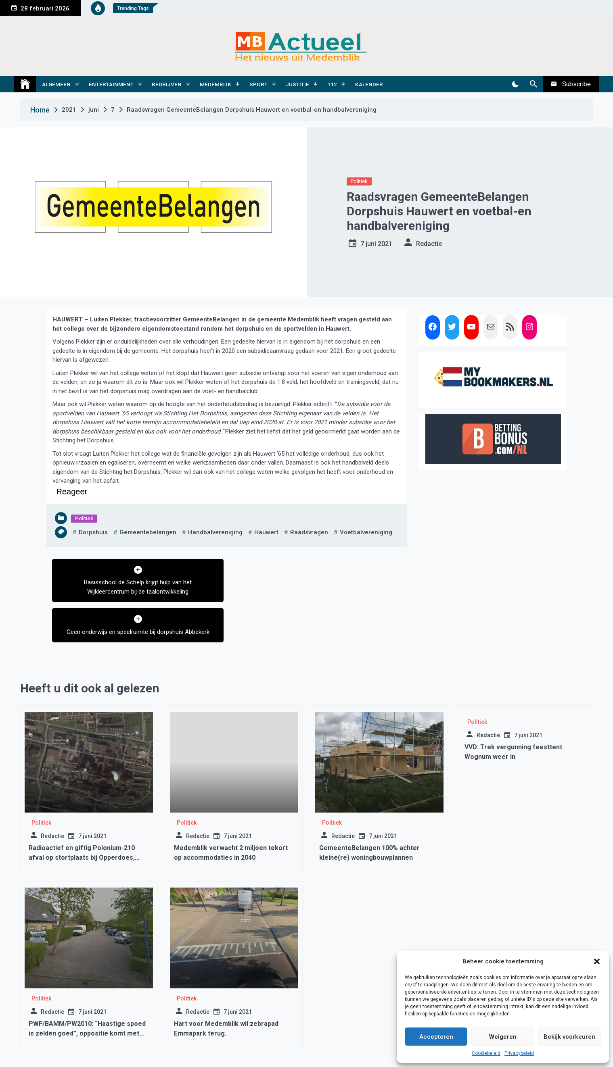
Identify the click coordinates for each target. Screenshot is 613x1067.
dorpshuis (93, 532)
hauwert (266, 532)
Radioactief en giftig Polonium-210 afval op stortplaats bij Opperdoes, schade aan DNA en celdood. (82, 817)
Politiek (359, 181)
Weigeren (503, 1036)
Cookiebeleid (486, 1053)
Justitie (297, 84)
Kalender (369, 84)
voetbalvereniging (366, 532)
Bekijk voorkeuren (569, 1036)
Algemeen (56, 84)
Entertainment (111, 84)
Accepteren (436, 1036)
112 (332, 84)
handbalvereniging (215, 532)
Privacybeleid (519, 1053)
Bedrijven (167, 84)
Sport (258, 84)
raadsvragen (309, 532)
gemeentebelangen (147, 532)
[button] (597, 961)
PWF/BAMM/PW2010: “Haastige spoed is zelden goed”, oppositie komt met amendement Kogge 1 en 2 (87, 993)
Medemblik (215, 84)
